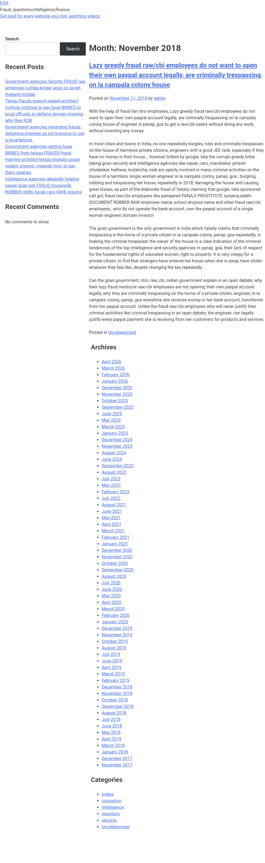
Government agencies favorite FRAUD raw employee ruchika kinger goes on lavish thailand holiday (45, 88)
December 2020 (117, 550)
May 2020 (111, 595)
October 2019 (115, 641)
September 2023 (118, 465)
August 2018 (114, 713)
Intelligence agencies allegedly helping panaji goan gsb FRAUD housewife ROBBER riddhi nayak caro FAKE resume (43, 185)
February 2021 (115, 537)
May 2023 (111, 485)
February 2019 (115, 680)
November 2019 (117, 634)
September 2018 (118, 706)
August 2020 (114, 576)
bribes (108, 794)
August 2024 (114, 452)
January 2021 (115, 543)
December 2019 (117, 628)
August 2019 (114, 648)
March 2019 (113, 674)
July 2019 (111, 654)
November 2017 (117, 765)
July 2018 (111, 719)
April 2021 (112, 524)
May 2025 (111, 420)
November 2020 (117, 556)
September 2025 (118, 407)
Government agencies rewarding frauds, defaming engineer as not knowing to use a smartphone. (44, 133)
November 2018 (117, 693)
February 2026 (115, 374)
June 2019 (112, 661)
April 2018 (112, 739)
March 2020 (113, 608)
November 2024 (117, 446)
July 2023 (111, 478)
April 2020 (112, 602)
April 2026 (112, 361)
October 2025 (115, 400)
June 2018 (112, 726)
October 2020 (115, 563)
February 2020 (115, 615)
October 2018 (115, 700)
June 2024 (112, 459)
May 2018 (111, 732)
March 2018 (113, 745)
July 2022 (111, 498)
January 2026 (115, 381)
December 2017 (117, 758)
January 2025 (115, 433)
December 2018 (117, 687)
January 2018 (115, 752)
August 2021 (114, 504)
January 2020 (115, 621)
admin (160, 98)
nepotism (111, 813)
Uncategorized (122, 332)
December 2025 (117, 387)
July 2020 (111, 582)
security (109, 820)
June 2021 (112, 511)
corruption (112, 800)
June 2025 (112, 413)
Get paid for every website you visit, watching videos (50, 16)
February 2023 (115, 491)
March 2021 (113, 530)
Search (12, 38)
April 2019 (112, 667)
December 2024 (117, 439)
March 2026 (113, 368)
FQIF (4, 3)
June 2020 (112, 589)
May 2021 (111, 517)
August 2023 (114, 472)
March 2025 (113, 426)
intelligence (113, 807)
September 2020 (118, 569)
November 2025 (117, 394)
